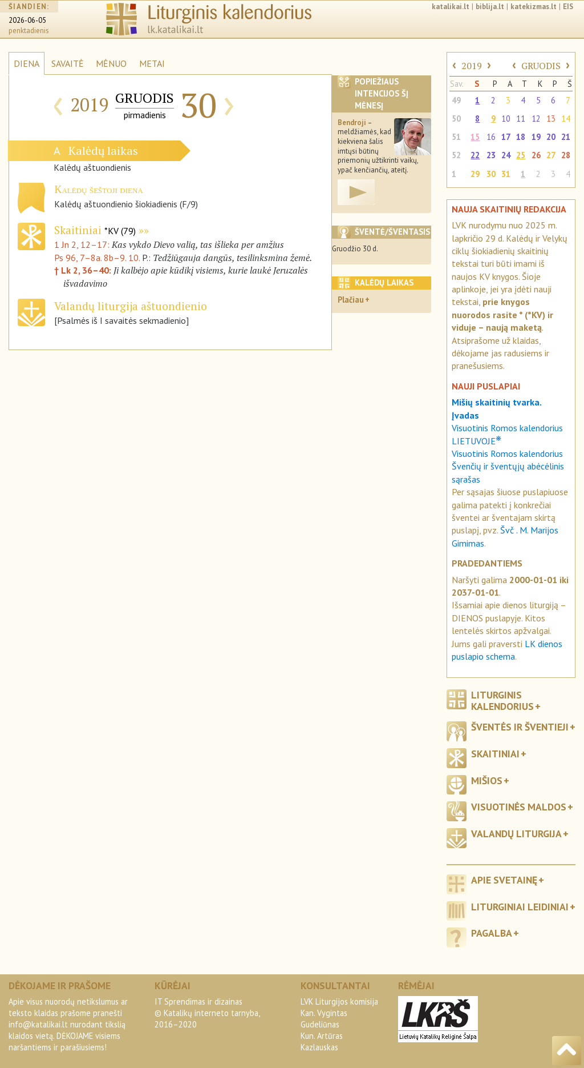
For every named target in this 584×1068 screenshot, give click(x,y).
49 (456, 100)
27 (550, 155)
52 (456, 155)
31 (505, 173)
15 (475, 136)
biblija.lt (490, 6)
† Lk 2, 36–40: (83, 270)
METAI (152, 63)
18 (520, 136)
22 (475, 155)
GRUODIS (541, 65)
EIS (568, 6)
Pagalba (491, 932)
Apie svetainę (504, 879)
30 (491, 173)
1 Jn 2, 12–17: (83, 244)
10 (505, 118)
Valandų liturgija (516, 833)
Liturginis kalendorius (502, 700)
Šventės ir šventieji (520, 726)
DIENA (26, 63)
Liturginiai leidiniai (520, 906)
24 (505, 155)
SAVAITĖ (67, 63)
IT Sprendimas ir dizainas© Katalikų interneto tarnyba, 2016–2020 (207, 1013)
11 (520, 118)
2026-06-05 (27, 20)
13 (550, 118)
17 (505, 136)
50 (456, 118)
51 (456, 136)
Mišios (486, 780)
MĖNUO (111, 63)
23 (491, 155)
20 (550, 136)
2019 (471, 65)
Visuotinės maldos (518, 806)
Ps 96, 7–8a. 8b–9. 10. (97, 257)
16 (491, 136)
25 (520, 155)
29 (475, 173)
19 (536, 136)
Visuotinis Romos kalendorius (507, 453)
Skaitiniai (95, 230)
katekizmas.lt (533, 6)
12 (536, 118)
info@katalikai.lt (38, 1024)
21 (565, 136)
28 (565, 155)
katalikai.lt (450, 6)
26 (536, 155)
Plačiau (351, 299)
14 (565, 118)
